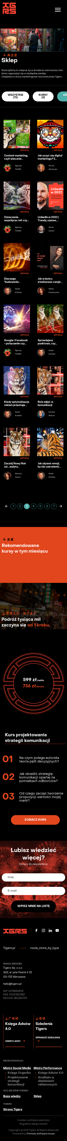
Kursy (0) (43, 96)
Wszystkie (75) (15, 96)
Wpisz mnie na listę (33, 906)
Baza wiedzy (12, 1096)
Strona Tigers (12, 1109)
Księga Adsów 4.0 (50, 1073)
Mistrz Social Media (17, 1068)
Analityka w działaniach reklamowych (47, 1081)
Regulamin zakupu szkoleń (33, 1124)
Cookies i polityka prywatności (33, 1120)
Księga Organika (19, 1073)
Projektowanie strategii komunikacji (18, 1081)
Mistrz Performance (48, 1068)
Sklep (37, 1096)
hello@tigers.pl (12, 984)
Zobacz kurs (35, 820)
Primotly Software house (40, 1134)
